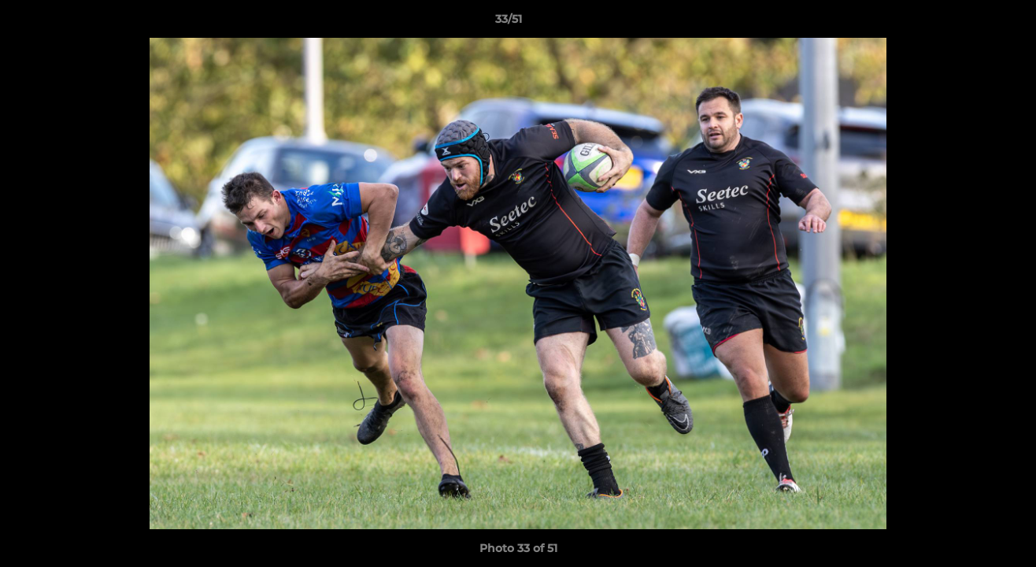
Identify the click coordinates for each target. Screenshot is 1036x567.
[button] (969, 23)
